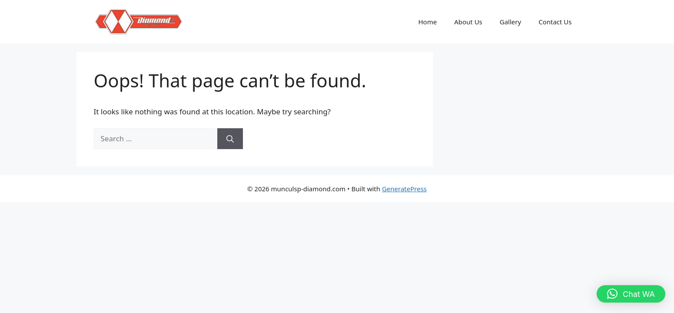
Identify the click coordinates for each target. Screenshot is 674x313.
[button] (631, 294)
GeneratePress (404, 188)
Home (427, 21)
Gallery (510, 21)
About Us (468, 21)
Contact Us (554, 21)
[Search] (230, 138)
